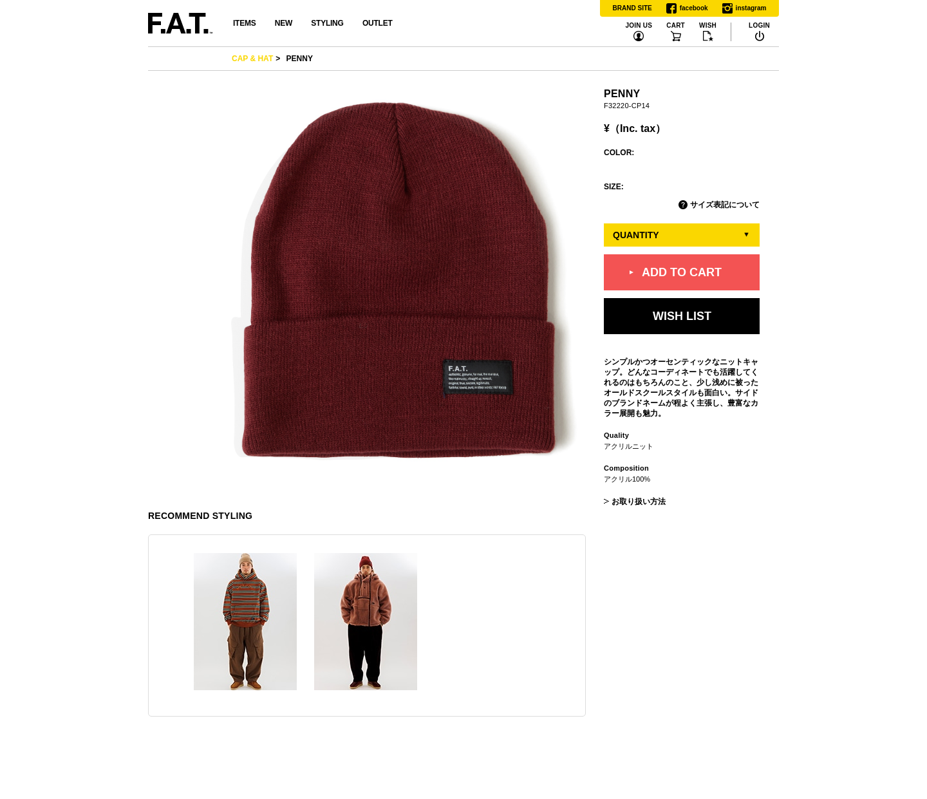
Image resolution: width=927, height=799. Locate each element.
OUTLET (377, 23)
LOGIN (759, 26)
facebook (687, 8)
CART (675, 26)
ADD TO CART (682, 272)
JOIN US (638, 26)
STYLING (327, 23)
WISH (707, 26)
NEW (283, 23)
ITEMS (244, 23)
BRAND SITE (632, 8)
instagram (744, 8)
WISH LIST (682, 316)
